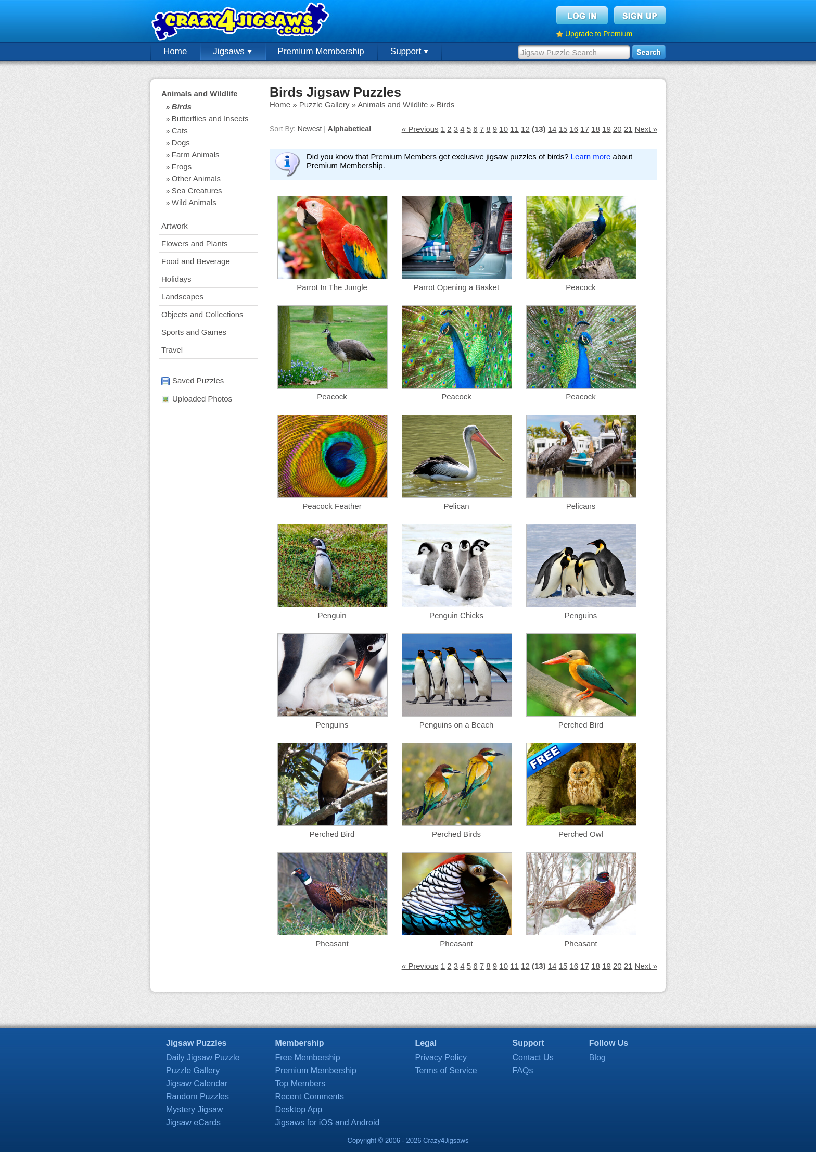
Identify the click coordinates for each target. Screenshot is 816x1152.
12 (525, 128)
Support (409, 51)
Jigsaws (232, 51)
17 (584, 128)
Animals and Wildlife (199, 93)
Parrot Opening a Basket (456, 287)
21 (628, 128)
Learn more (591, 156)
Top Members (300, 1083)
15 (563, 128)
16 (573, 128)
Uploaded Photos (196, 398)
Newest (310, 128)
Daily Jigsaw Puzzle (202, 1057)
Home (175, 51)
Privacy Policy (441, 1057)
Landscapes (182, 296)
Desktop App (298, 1109)
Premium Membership (321, 51)
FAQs (523, 1070)
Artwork (174, 225)
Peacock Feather (331, 506)
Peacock (581, 287)
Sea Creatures (197, 190)
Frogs (182, 166)
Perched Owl (580, 834)
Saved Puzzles (192, 380)
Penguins (581, 615)
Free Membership (307, 1057)
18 (595, 128)
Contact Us (533, 1057)
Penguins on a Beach (456, 724)
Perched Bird (581, 724)
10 (503, 128)
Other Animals (196, 178)
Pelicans (581, 506)
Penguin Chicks (456, 615)
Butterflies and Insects (210, 118)
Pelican (456, 506)
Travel (172, 349)
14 (552, 128)
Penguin (331, 615)
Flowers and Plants (194, 243)
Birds (182, 106)
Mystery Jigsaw (194, 1109)
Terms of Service (446, 1070)
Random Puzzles (197, 1096)
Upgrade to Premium (598, 34)
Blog (597, 1057)
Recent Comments (309, 1096)
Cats (180, 130)
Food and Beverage (195, 261)
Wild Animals (194, 202)
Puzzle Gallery (324, 104)
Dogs (181, 142)
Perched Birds (456, 834)
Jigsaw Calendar (196, 1083)
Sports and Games (193, 332)
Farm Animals (196, 154)
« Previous (420, 128)
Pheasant (331, 943)
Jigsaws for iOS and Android (327, 1122)
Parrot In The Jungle (332, 287)
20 (617, 128)
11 (514, 128)
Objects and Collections (202, 314)
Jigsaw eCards (193, 1122)
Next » (646, 128)
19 (606, 128)
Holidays (176, 278)
